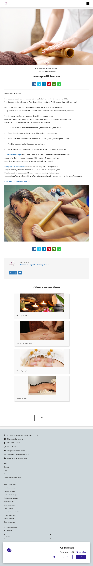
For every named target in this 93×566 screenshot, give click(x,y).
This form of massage (12, 155)
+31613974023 (12, 447)
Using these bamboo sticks (14, 166)
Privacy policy (81, 552)
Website (13, 273)
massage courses (51, 71)
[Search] (54, 536)
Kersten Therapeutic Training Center (46, 68)
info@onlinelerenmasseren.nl (16, 451)
